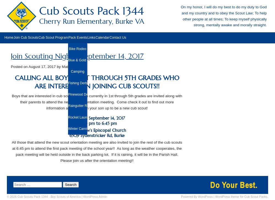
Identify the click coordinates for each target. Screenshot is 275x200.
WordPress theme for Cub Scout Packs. (241, 196)
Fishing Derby (77, 83)
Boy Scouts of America (66, 196)
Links (91, 38)
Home (9, 38)
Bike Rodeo (77, 49)
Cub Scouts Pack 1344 (137, 15)
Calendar (102, 38)
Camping (77, 71)
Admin (95, 196)
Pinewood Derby (77, 94)
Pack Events (77, 38)
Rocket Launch (77, 117)
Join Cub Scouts (26, 38)
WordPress (205, 196)
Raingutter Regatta (77, 106)
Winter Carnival (77, 129)
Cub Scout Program (53, 38)
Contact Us (117, 38)
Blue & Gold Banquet (77, 60)
